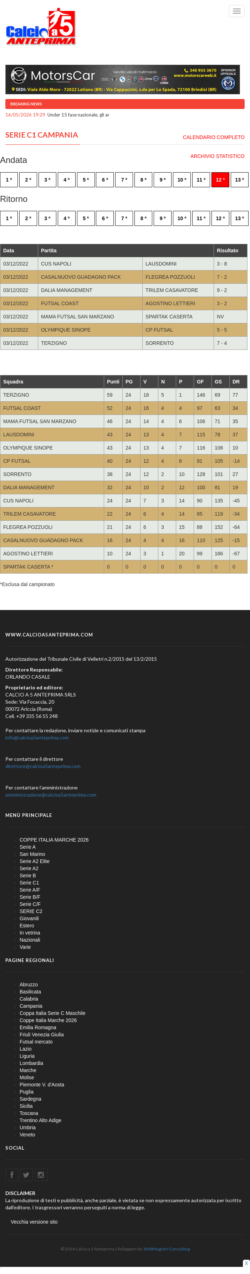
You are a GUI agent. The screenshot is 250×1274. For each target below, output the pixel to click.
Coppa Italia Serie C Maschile (52, 1013)
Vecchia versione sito (34, 1222)
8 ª (144, 180)
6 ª (105, 180)
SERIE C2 (31, 911)
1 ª (9, 180)
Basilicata (30, 992)
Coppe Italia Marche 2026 (48, 1020)
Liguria (27, 1056)
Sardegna (30, 1099)
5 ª (86, 180)
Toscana (29, 1113)
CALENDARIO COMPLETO (214, 137)
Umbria (28, 1127)
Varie (25, 947)
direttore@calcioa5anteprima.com (43, 766)
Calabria (29, 999)
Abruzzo (29, 984)
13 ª (239, 180)
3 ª (47, 180)
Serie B (28, 875)
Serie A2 (29, 868)
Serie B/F (30, 897)
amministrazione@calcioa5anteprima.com (50, 795)
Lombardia (31, 1063)
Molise (27, 1077)
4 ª (66, 180)
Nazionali (30, 940)
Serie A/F (30, 890)
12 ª (220, 180)
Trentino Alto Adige (40, 1120)
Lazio (25, 1049)
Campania (31, 1006)
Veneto (27, 1134)
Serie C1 (29, 883)
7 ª (124, 180)
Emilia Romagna (38, 1027)
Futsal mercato (36, 1042)
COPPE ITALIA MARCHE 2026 (54, 840)
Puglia (27, 1092)
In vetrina (30, 933)
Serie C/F (30, 904)
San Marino (32, 854)
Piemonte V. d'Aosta (42, 1084)
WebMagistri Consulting (167, 1248)
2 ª (28, 180)
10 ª (182, 180)
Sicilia (26, 1106)
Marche (28, 1070)
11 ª (201, 180)
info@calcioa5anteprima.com (37, 737)
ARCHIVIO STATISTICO (217, 156)
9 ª (163, 180)
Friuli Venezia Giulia (42, 1034)
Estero (27, 925)
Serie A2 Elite (35, 861)
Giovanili (29, 918)
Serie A (28, 847)
